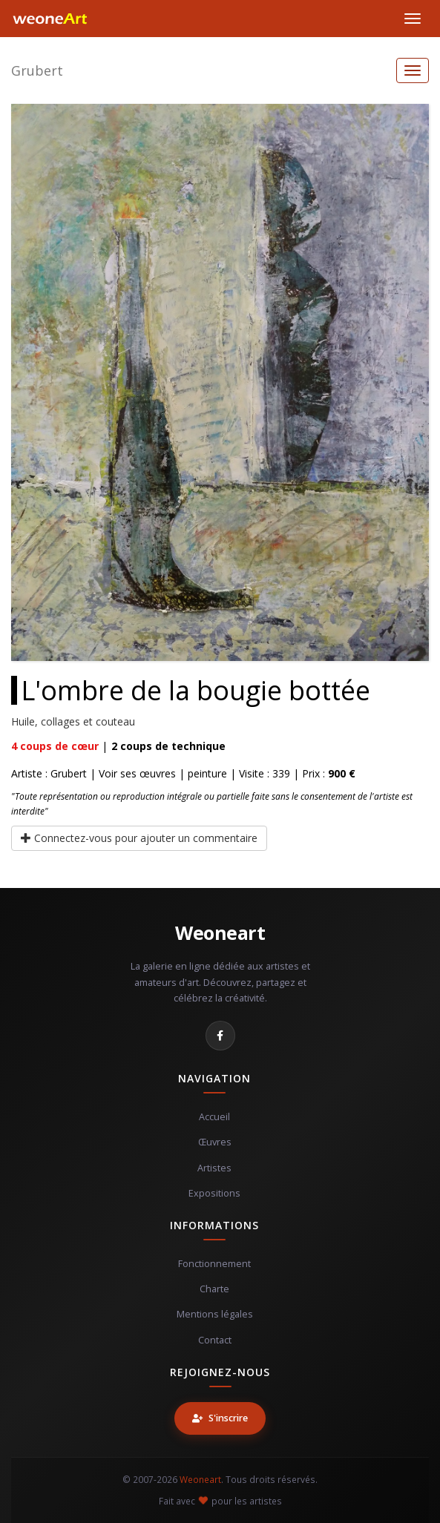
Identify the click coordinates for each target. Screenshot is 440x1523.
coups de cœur (55, 746)
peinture (207, 773)
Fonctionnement (214, 1263)
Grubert (37, 70)
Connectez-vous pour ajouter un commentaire (139, 838)
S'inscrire (220, 1418)
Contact (215, 1340)
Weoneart (220, 932)
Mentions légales (215, 1314)
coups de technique (168, 746)
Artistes (214, 1168)
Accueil (214, 1117)
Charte (214, 1289)
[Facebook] (220, 1035)
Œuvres (215, 1142)
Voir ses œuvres (137, 773)
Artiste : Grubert (49, 773)
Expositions (214, 1193)
